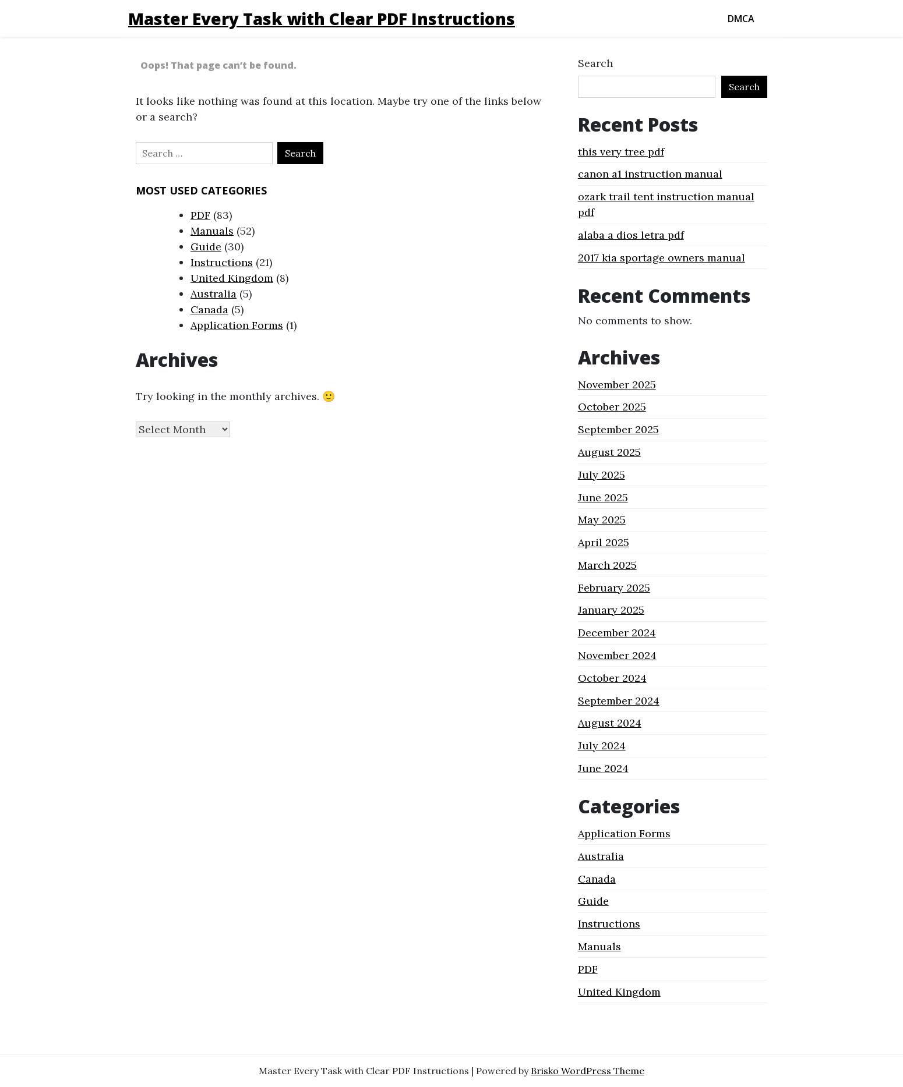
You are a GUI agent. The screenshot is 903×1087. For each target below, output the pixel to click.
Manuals (212, 231)
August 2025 (609, 452)
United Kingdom (232, 278)
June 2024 (603, 768)
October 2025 (612, 406)
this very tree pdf (621, 151)
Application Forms (237, 325)
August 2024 (609, 723)
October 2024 (612, 678)
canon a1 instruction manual (650, 173)
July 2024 (602, 745)
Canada (209, 309)
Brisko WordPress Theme (587, 1071)
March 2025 (607, 565)
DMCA (741, 18)
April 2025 (603, 542)
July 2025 (601, 474)
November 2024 (617, 655)
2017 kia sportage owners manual (661, 257)
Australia (214, 293)
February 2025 (614, 587)
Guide (206, 246)
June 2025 (603, 497)
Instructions (222, 262)
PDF (200, 215)
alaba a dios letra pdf (631, 235)
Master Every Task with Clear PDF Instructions (321, 19)
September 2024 (618, 700)
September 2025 (618, 429)
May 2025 (602, 519)
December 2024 (617, 632)
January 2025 (611, 610)
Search (595, 63)
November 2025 (617, 384)
